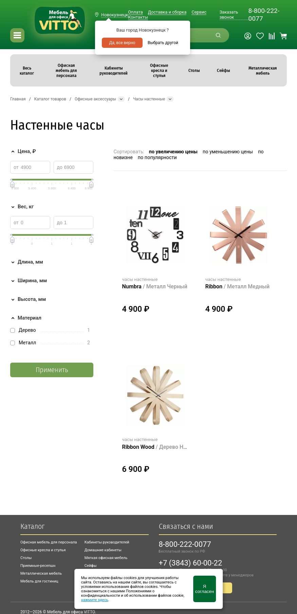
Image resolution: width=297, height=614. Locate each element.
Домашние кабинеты (103, 550)
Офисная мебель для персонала (48, 542)
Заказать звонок (229, 14)
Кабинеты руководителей (107, 542)
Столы (26, 558)
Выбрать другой (163, 42)
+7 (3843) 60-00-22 (190, 563)
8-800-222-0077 (263, 14)
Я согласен (204, 589)
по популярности (157, 157)
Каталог (32, 526)
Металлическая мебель (41, 573)
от (16, 167)
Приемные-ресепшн (37, 565)
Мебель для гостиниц (39, 581)
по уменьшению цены (228, 152)
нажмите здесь (94, 600)
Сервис (198, 12)
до (59, 167)
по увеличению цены (173, 152)
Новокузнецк (114, 14)
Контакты (138, 17)
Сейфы (91, 565)
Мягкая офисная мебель (106, 558)
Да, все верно (122, 42)
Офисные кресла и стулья (43, 550)
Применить (52, 370)
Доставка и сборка (167, 12)
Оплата (135, 12)
